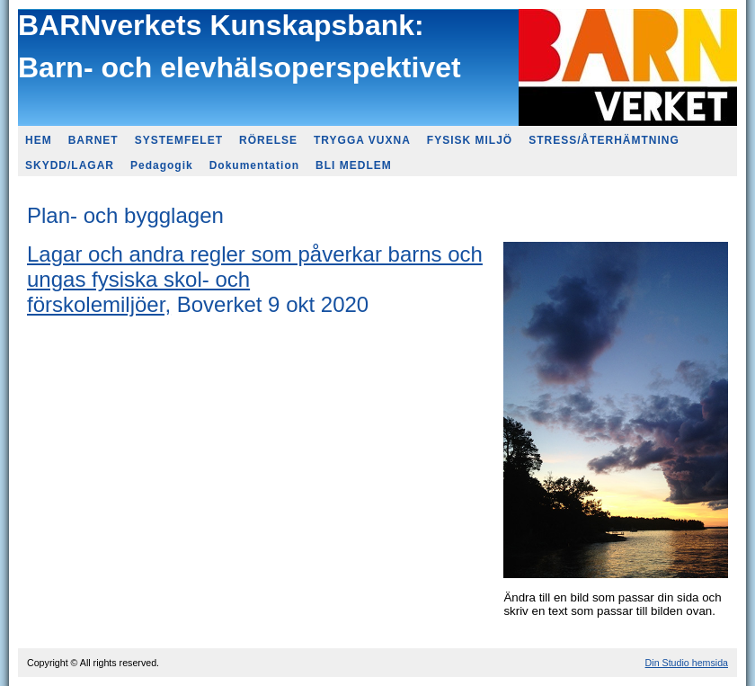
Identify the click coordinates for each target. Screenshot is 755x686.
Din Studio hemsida (686, 662)
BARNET (93, 140)
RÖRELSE (268, 140)
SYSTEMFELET (179, 140)
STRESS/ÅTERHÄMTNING (604, 140)
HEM (38, 140)
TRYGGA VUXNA (362, 140)
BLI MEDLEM (353, 165)
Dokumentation (254, 165)
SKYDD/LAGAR (69, 165)
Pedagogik (161, 165)
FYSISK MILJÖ (469, 140)
